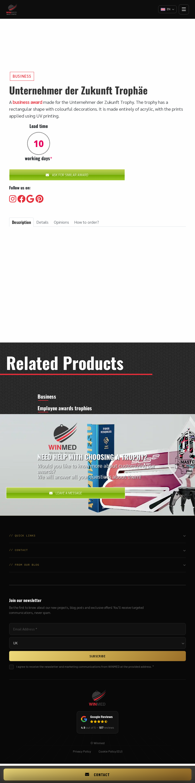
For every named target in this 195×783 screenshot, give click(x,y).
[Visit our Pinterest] (39, 199)
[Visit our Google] (30, 199)
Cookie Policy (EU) (110, 753)
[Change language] (167, 9)
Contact (97, 774)
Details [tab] (42, 222)
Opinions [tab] (61, 222)
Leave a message (65, 495)
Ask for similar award (67, 175)
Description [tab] (21, 222)
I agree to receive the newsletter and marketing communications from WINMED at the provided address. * (85, 668)
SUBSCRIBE (97, 658)
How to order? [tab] (86, 222)
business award (27, 102)
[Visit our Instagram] (12, 199)
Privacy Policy (82, 753)
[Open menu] (184, 9)
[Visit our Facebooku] (21, 199)
